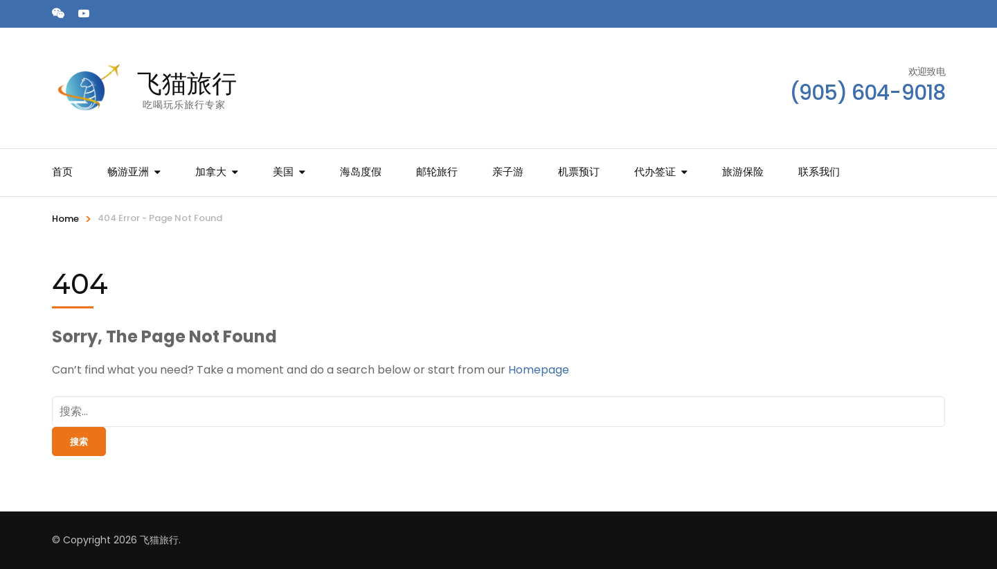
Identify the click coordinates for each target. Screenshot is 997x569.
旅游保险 (743, 171)
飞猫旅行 (187, 83)
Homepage (538, 370)
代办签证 (655, 171)
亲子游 (507, 171)
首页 (62, 171)
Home (65, 218)
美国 (283, 171)
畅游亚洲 (128, 171)
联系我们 (819, 171)
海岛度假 (360, 171)
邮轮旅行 (437, 171)
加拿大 (210, 171)
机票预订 (579, 171)
